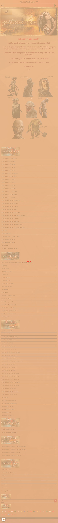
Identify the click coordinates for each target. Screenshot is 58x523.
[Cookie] (3, 519)
